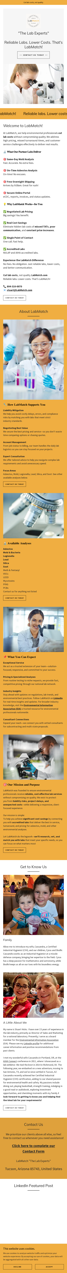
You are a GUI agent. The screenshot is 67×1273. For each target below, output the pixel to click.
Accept (49, 1267)
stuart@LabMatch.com (19, 290)
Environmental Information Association (39, 1039)
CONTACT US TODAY (33, 55)
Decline (17, 1267)
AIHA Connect (10, 1061)
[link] (33, 21)
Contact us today (14, 298)
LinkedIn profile (31, 1043)
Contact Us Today (14, 484)
